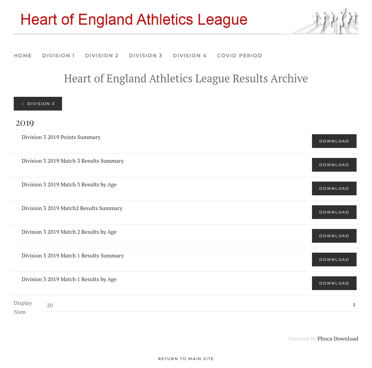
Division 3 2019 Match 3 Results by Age (69, 184)
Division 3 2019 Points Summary (61, 137)
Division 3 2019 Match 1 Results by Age (69, 279)
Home (23, 56)
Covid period (240, 56)
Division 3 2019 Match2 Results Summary (72, 208)
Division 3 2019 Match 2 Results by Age (69, 231)
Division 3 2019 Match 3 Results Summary (73, 160)
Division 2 (102, 56)
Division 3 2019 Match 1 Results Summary (73, 255)
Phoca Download (337, 338)
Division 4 (190, 56)
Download (334, 141)
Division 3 (146, 56)
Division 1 (58, 56)
